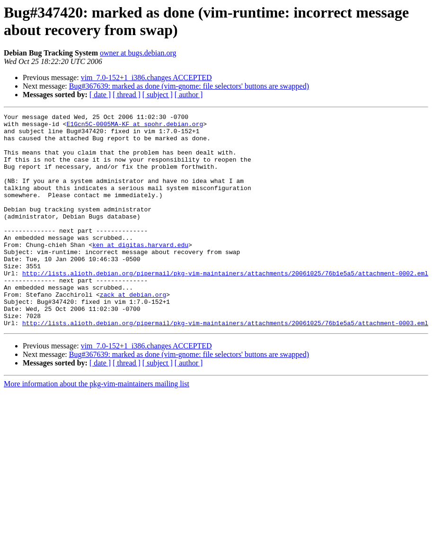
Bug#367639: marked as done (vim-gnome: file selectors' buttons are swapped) (189, 86)
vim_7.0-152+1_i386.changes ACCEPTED (146, 77)
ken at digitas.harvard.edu (140, 271)
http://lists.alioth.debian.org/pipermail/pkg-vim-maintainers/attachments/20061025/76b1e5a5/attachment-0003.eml (225, 365)
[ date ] (100, 95)
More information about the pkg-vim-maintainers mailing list (96, 426)
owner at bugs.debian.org (138, 53)
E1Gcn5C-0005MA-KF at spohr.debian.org (135, 126)
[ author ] (189, 95)
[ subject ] (157, 95)
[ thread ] (127, 95)
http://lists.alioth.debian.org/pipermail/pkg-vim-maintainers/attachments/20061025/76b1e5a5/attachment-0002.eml (225, 305)
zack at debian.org (133, 331)
